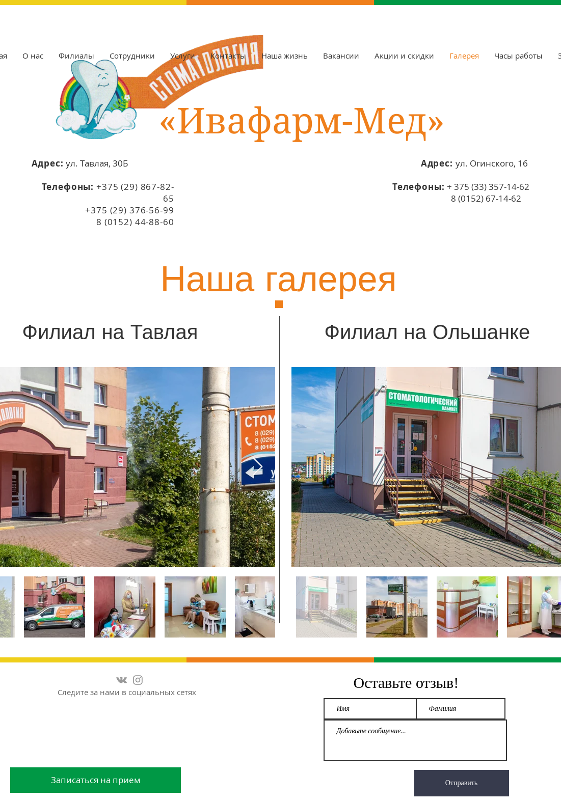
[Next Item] (257, 467)
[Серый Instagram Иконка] (137, 680)
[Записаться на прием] (95, 780)
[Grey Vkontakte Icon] (121, 680)
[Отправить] (461, 783)
